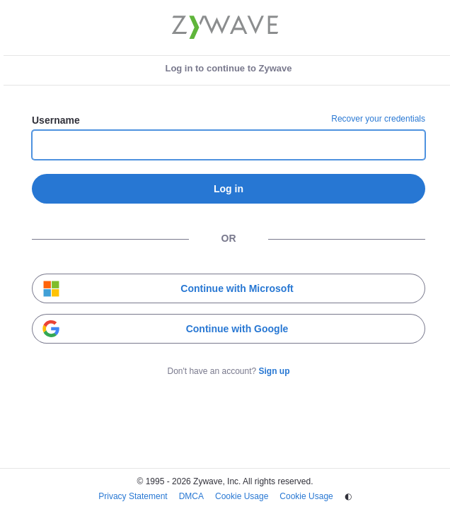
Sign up (274, 371)
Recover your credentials (378, 119)
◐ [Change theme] (348, 496)
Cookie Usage (241, 496)
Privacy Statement (132, 496)
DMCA (191, 496)
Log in (228, 188)
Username (56, 120)
